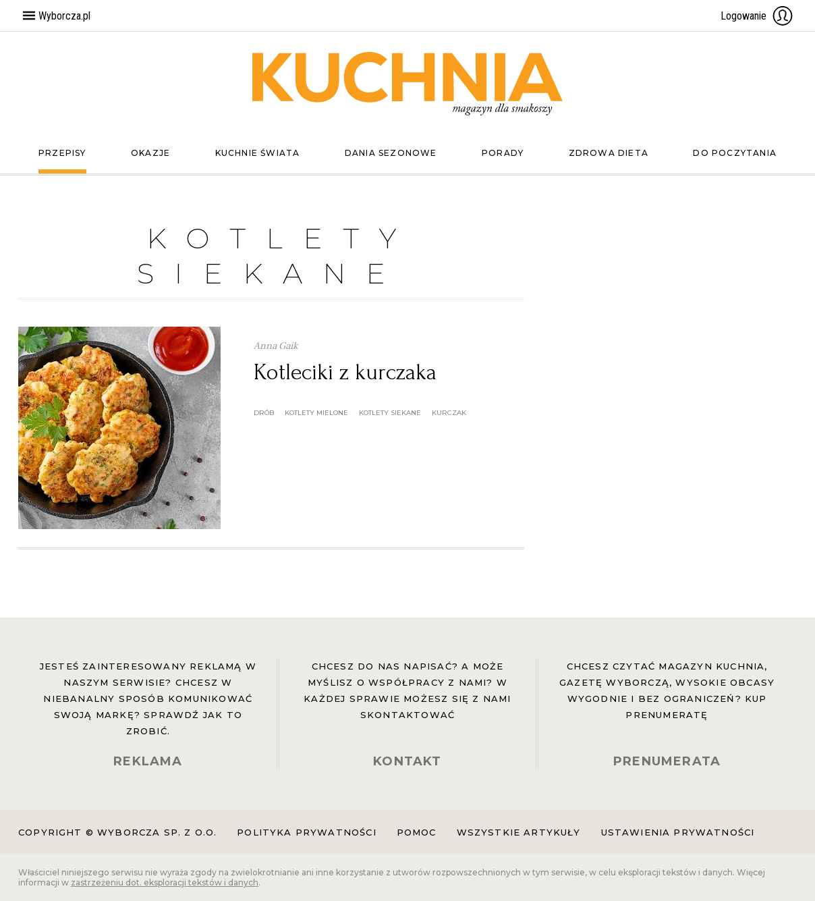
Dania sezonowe (391, 153)
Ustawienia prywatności (678, 832)
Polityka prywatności (306, 832)
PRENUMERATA (667, 761)
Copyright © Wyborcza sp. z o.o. (117, 832)
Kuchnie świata (257, 153)
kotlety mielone (316, 412)
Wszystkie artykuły (519, 832)
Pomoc (417, 832)
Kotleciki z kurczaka (345, 372)
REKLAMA (147, 761)
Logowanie (757, 15)
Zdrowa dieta (608, 153)
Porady (503, 153)
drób (264, 412)
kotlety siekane (390, 412)
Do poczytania (735, 153)
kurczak (449, 412)
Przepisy (62, 153)
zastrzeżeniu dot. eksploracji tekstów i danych (164, 882)
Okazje (150, 153)
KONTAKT (407, 761)
